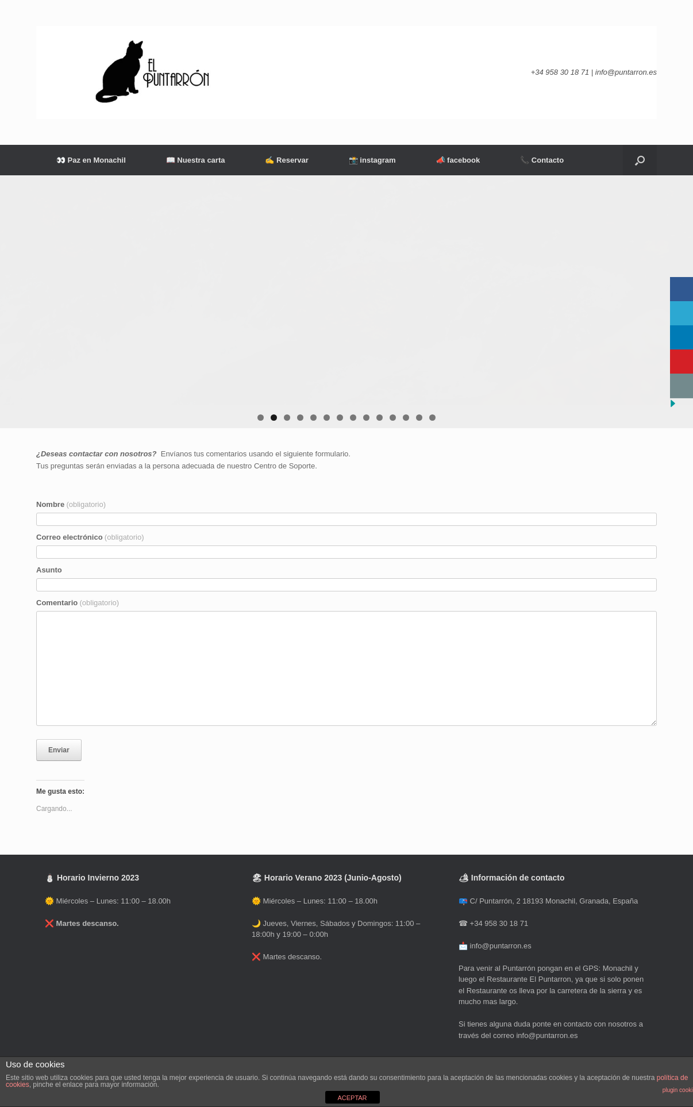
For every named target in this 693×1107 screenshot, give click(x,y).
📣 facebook (458, 160)
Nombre (71, 504)
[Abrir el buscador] (640, 160)
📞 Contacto (542, 160)
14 (432, 417)
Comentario (77, 602)
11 (393, 417)
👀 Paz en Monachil (91, 160)
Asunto (49, 570)
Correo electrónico (90, 537)
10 (379, 417)
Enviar (59, 750)
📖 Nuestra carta (195, 160)
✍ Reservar (286, 160)
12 (406, 417)
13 (419, 417)
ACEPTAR (352, 1097)
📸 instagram (372, 160)
